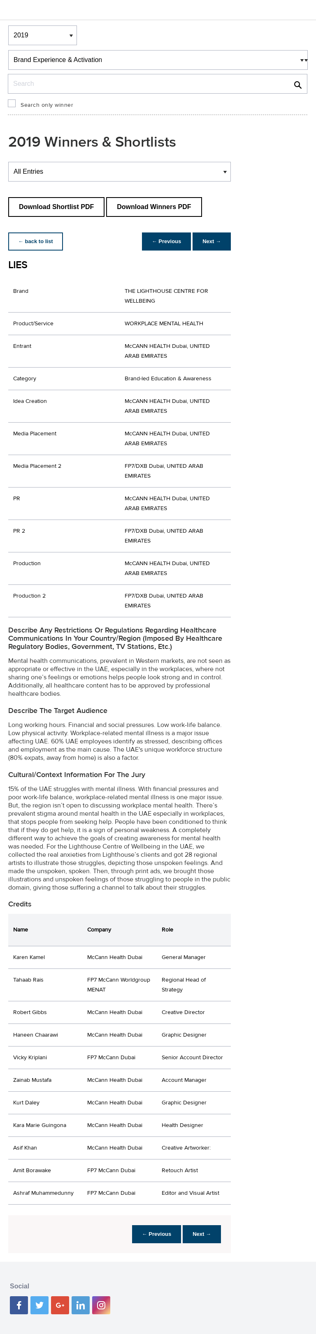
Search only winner (47, 105)
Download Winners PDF (154, 206)
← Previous (166, 241)
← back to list (35, 241)
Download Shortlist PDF (56, 206)
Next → (211, 241)
